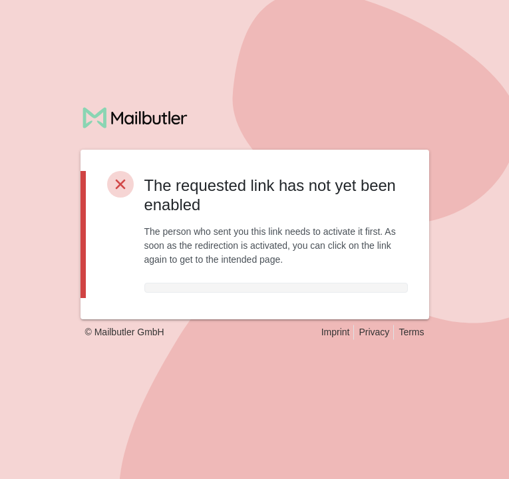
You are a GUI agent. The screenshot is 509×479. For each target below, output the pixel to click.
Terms (411, 332)
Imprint (335, 332)
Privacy (374, 332)
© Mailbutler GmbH (124, 332)
